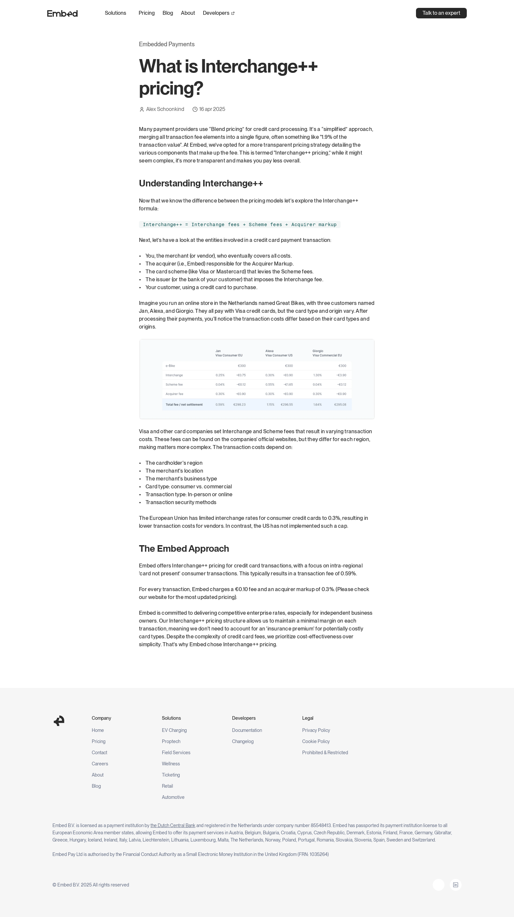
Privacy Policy (316, 730)
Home (98, 730)
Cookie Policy (316, 741)
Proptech (171, 741)
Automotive (173, 797)
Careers (100, 763)
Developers (216, 13)
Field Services (176, 752)
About (188, 13)
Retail (167, 786)
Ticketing (171, 775)
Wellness (171, 763)
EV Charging (174, 730)
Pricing (147, 13)
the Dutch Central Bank (172, 825)
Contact (99, 752)
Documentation (247, 730)
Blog (168, 13)
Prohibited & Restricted (325, 752)
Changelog (243, 741)
